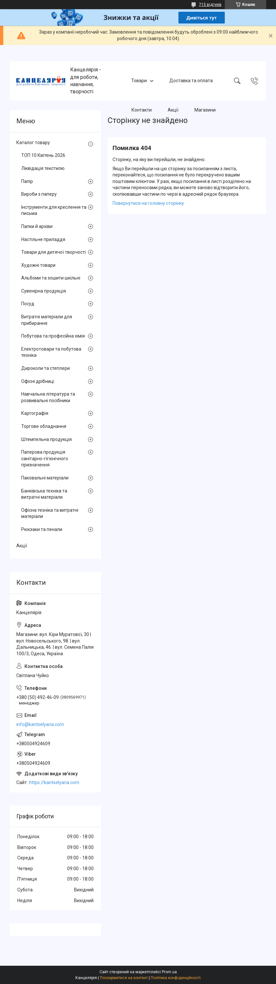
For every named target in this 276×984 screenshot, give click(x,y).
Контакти (141, 110)
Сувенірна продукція (43, 291)
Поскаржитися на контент (124, 978)
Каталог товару (33, 142)
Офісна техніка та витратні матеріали (49, 513)
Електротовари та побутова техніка (51, 352)
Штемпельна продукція (46, 439)
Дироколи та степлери (45, 368)
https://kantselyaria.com (54, 782)
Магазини (205, 110)
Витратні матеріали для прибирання (46, 320)
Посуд (27, 303)
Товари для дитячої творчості (53, 252)
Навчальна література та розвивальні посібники (48, 397)
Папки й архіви (37, 226)
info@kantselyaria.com (40, 724)
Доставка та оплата (191, 80)
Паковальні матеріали (45, 477)
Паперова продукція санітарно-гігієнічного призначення (44, 458)
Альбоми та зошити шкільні (50, 277)
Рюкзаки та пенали (41, 529)
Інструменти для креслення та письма (53, 210)
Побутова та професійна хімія (53, 336)
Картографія (34, 413)
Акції (173, 110)
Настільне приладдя (43, 239)
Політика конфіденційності (176, 978)
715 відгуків (210, 4)
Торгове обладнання (43, 426)
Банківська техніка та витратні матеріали (44, 494)
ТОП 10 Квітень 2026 (43, 155)
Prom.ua (169, 972)
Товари (139, 80)
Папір (27, 181)
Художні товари (38, 265)
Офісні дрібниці (37, 381)
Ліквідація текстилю (43, 168)
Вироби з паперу (39, 194)
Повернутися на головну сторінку (148, 203)
